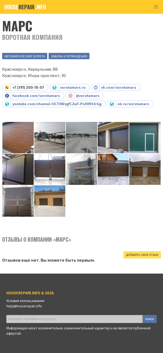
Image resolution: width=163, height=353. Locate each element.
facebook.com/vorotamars (36, 95)
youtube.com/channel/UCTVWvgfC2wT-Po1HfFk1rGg (56, 104)
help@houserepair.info (24, 306)
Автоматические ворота (25, 56)
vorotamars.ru (72, 87)
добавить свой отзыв (142, 255)
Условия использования (25, 301)
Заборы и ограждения (69, 56)
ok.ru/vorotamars (133, 104)
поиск (149, 319)
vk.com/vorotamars (118, 87)
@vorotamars (88, 95)
